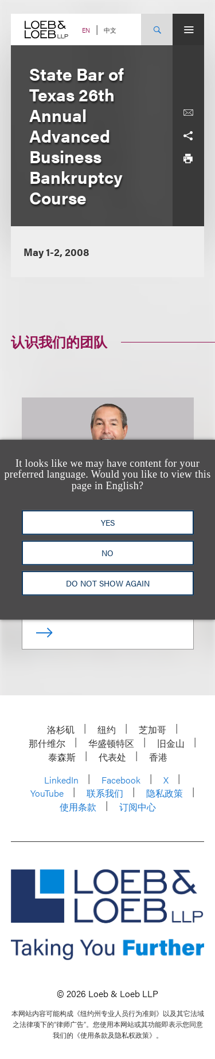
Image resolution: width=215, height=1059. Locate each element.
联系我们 (105, 793)
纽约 (106, 729)
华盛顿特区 (111, 743)
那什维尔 (47, 743)
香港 (158, 756)
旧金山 (171, 743)
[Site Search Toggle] (157, 29)
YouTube (47, 793)
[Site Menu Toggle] (188, 29)
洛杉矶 (61, 729)
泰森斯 (62, 756)
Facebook (120, 779)
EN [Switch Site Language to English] (86, 30)
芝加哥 (152, 729)
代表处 (112, 756)
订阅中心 (137, 806)
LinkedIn (61, 779)
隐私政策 (164, 793)
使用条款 (78, 806)
